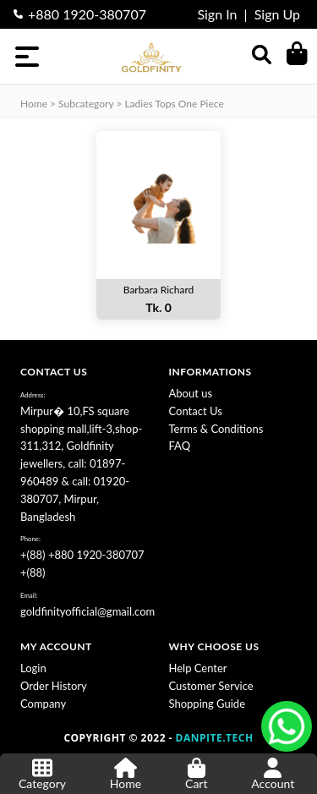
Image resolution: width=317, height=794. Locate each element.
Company (43, 703)
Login (33, 668)
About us (191, 393)
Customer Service (211, 686)
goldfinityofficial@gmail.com (87, 611)
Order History (53, 686)
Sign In (217, 14)
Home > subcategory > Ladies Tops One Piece (122, 103)
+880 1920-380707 (87, 14)
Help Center (198, 668)
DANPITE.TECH (215, 738)
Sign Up (277, 14)
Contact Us (195, 411)
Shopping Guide (207, 703)
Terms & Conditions (216, 428)
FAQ (180, 445)
